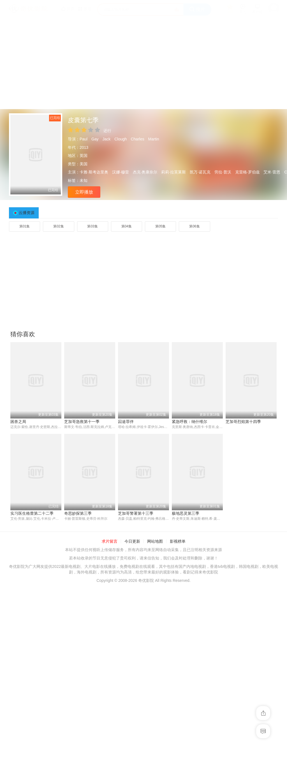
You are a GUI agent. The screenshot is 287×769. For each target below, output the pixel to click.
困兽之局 (18, 421)
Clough (120, 139)
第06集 (194, 226)
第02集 (58, 226)
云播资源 (26, 212)
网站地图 (155, 633)
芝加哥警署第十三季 (81, 605)
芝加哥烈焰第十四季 (243, 421)
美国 (83, 164)
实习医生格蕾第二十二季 (247, 513)
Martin (153, 139)
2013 (84, 147)
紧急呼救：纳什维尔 (189, 421)
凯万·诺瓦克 (200, 172)
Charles (137, 139)
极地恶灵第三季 (131, 605)
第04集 (126, 226)
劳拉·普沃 (222, 172)
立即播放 (84, 192)
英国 (83, 155)
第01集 (24, 226)
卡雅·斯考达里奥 (94, 172)
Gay (95, 139)
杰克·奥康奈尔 (145, 172)
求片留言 (109, 633)
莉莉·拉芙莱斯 (173, 172)
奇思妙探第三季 (24, 605)
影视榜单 (178, 633)
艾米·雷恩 (271, 172)
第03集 (92, 226)
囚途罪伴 (126, 421)
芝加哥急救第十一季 (81, 421)
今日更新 (132, 633)
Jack (107, 139)
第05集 (160, 226)
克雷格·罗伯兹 (247, 172)
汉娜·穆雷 (120, 172)
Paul (83, 139)
